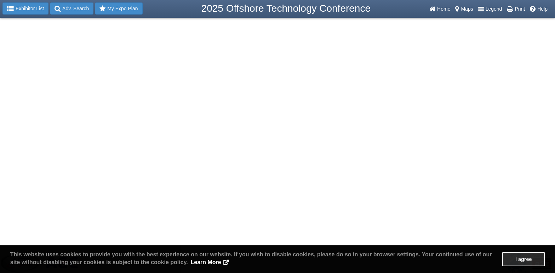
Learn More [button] (205, 262)
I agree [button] (523, 259)
